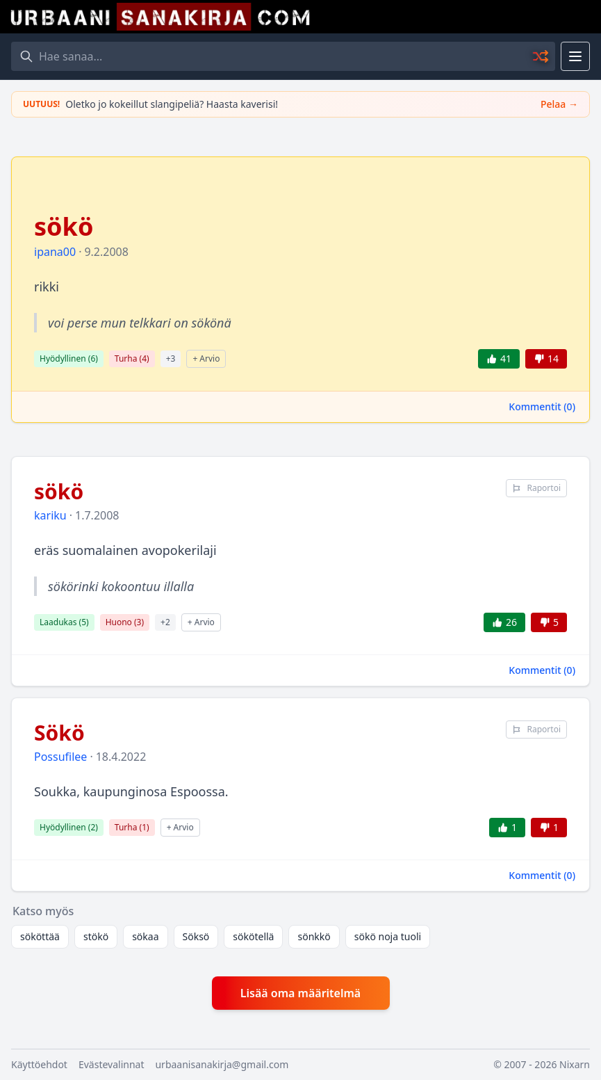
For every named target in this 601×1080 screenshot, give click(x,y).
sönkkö (313, 936)
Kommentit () (542, 406)
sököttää (40, 936)
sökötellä (253, 936)
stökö (95, 936)
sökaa (145, 936)
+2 (165, 622)
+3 (171, 358)
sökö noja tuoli (387, 936)
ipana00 (55, 251)
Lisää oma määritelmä (300, 993)
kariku (50, 515)
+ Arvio (206, 358)
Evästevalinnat (112, 1064)
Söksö (196, 936)
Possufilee (60, 756)
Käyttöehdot (39, 1064)
